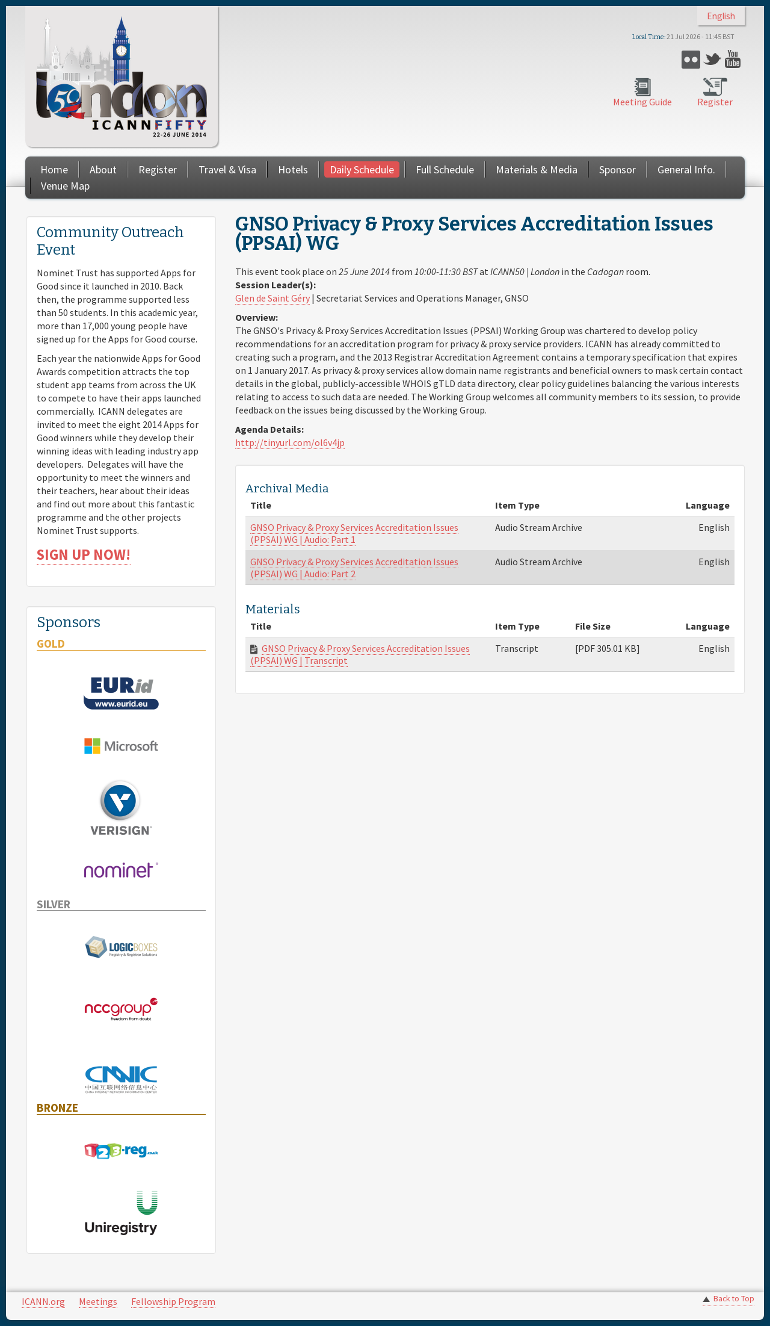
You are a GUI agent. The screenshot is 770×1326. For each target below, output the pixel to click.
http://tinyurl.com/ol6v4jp (290, 442)
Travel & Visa (227, 169)
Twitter (712, 59)
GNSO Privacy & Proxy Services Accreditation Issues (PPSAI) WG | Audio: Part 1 (354, 533)
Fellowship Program (173, 1301)
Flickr (691, 59)
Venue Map (65, 186)
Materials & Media (537, 169)
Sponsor (617, 169)
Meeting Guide (642, 102)
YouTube (734, 59)
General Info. (686, 169)
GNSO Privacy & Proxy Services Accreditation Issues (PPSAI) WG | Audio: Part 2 (354, 568)
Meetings (98, 1301)
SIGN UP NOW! (84, 554)
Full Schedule (445, 169)
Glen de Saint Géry (272, 298)
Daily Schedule (362, 169)
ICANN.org (43, 1301)
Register (715, 102)
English (721, 16)
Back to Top (733, 1298)
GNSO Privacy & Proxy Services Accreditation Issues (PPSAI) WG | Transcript (360, 654)
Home (54, 169)
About (103, 169)
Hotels (293, 169)
